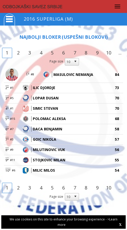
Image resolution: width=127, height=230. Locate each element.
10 (108, 53)
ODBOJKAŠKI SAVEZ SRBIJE (32, 6)
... (120, 53)
